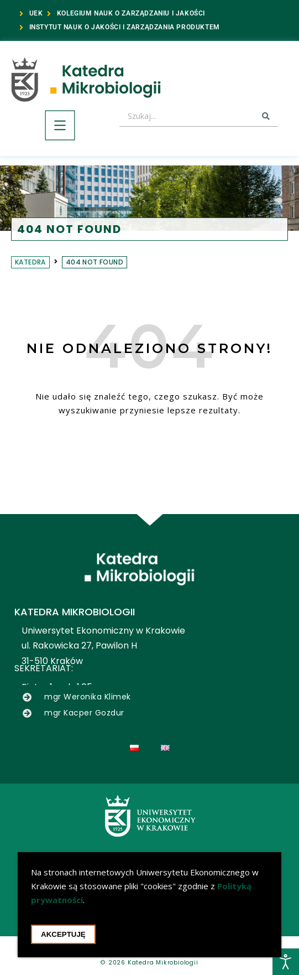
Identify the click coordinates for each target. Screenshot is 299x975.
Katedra (30, 262)
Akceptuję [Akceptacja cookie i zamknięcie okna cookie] (63, 936)
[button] (60, 127)
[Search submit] (266, 116)
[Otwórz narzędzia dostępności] (285, 961)
